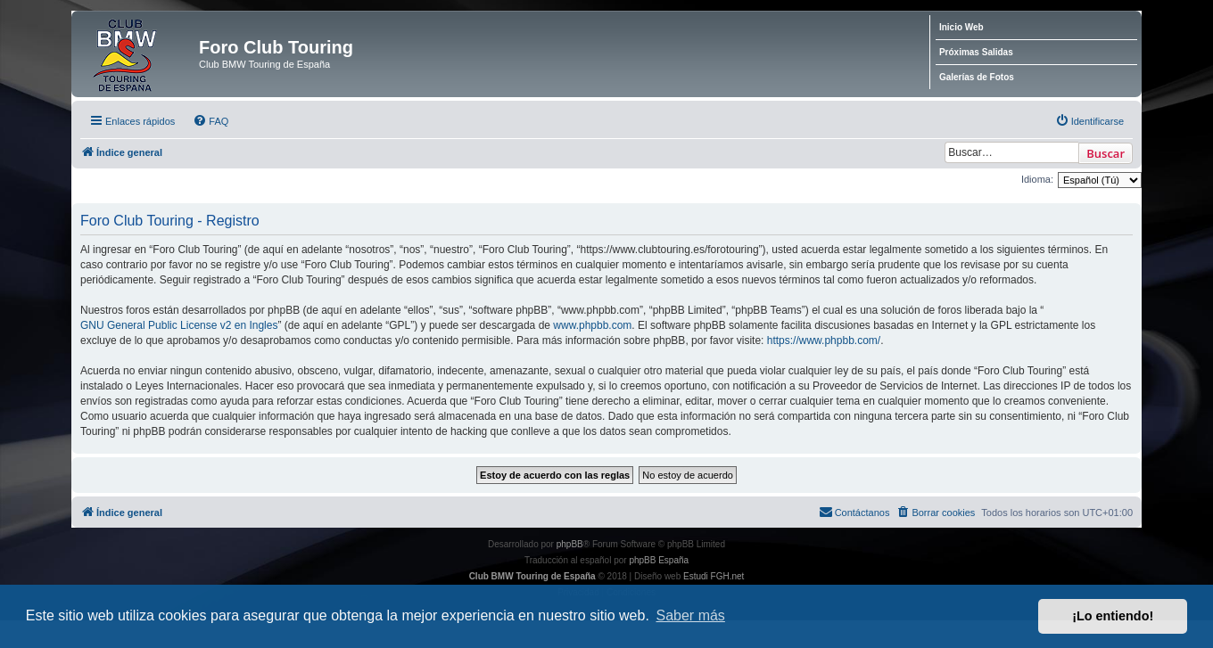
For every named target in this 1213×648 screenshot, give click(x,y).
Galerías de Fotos (976, 77)
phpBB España (659, 560)
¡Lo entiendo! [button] (1112, 616)
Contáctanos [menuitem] (854, 511)
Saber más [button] (690, 615)
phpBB (570, 544)
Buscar (1105, 153)
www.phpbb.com (592, 325)
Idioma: (1037, 179)
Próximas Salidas (976, 52)
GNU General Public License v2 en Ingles (178, 325)
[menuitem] (210, 121)
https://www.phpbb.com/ (823, 340)
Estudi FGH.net (713, 576)
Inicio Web (961, 27)
